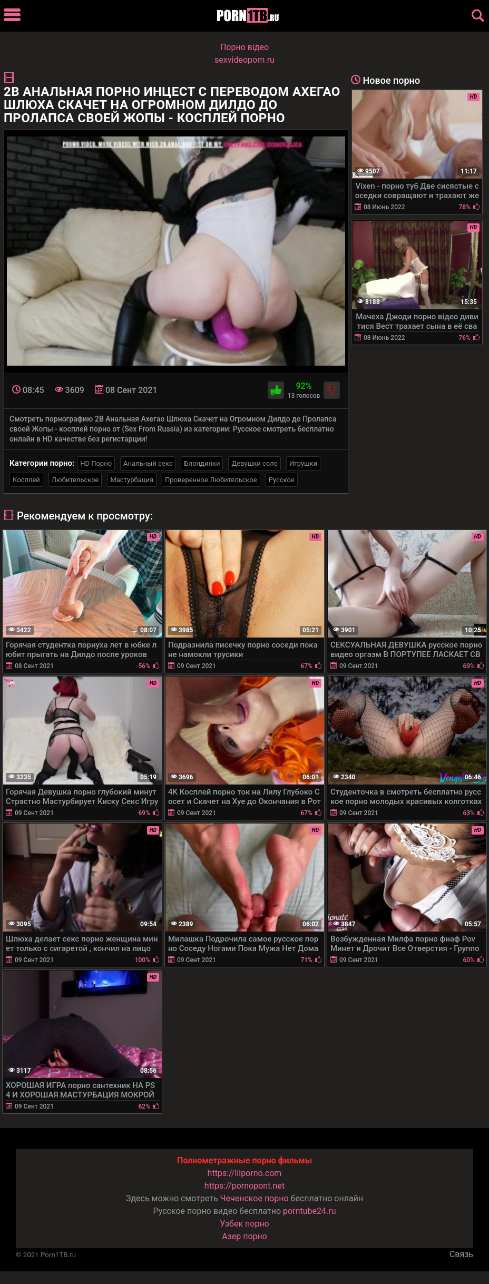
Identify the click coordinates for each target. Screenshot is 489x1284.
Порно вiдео (244, 47)
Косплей (26, 480)
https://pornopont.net (244, 1186)
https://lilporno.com (245, 1173)
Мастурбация (131, 480)
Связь (461, 1254)
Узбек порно (244, 1224)
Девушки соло (254, 463)
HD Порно (96, 463)
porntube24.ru (309, 1211)
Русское (282, 480)
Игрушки (303, 463)
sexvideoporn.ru (244, 60)
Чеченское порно (254, 1198)
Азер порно (244, 1236)
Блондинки (202, 463)
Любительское (75, 480)
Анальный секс (147, 463)
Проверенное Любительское (211, 480)
